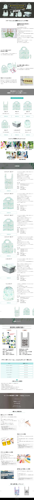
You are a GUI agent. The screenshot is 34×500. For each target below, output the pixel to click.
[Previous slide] (0, 311)
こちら (8, 424)
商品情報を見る (6, 116)
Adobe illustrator (26, 365)
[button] (16, 316)
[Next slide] (33, 311)
